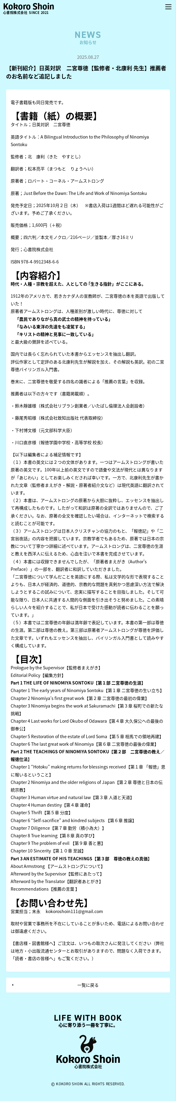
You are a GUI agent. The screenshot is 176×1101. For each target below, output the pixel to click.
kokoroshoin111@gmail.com (74, 911)
